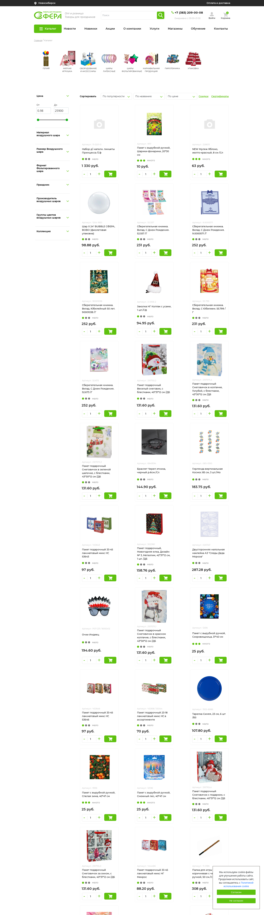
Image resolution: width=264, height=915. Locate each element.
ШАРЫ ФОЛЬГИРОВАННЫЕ (150, 834)
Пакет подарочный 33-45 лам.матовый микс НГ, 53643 (210, 392)
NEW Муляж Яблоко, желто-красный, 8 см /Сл (172, 151)
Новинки (90, 28)
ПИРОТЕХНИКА (172, 68)
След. (179, 753)
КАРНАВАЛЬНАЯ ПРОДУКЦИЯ (152, 840)
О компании (132, 28)
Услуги (154, 28)
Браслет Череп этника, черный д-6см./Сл (134, 392)
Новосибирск (47, 3)
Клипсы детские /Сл (170, 716)
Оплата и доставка (218, 3)
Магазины (175, 28)
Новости (70, 28)
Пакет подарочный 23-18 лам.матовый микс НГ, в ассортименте (172, 555)
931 (166, 753)
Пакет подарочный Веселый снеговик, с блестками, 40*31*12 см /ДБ (172, 310)
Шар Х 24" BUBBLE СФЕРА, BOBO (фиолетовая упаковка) (209, 151)
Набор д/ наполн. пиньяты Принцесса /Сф (97, 151)
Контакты (221, 28)
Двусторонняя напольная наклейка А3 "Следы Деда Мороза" (135, 474)
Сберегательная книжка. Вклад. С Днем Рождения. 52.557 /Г (97, 230)
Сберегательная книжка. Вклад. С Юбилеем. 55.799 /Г (97, 310)
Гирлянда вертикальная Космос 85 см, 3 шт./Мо (172, 392)
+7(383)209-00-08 (193, 815)
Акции (110, 28)
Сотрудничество (44, 864)
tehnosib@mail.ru (194, 822)
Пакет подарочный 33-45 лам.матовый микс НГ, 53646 (135, 555)
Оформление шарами (48, 846)
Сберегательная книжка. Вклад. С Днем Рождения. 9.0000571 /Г (135, 230)
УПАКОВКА (193, 68)
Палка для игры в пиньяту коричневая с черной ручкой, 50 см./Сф (134, 718)
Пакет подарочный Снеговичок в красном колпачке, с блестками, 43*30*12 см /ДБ (209, 475)
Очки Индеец (166, 473)
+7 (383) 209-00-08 (189, 12)
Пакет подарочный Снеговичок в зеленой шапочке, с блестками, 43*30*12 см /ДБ (96, 392)
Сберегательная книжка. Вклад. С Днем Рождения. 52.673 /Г (135, 310)
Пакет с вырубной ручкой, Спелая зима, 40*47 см (95, 635)
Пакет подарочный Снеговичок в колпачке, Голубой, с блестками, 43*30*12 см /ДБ (210, 310)
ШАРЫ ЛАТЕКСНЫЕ (145, 828)
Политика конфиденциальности (203, 842)
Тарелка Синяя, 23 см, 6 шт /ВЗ (209, 555)
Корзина (225, 18)
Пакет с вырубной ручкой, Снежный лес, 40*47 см (134, 635)
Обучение (198, 28)
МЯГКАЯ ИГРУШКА (145, 815)
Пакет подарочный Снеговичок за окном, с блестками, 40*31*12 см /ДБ (210, 636)
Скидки (203, 96)
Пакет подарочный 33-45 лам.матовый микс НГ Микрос (97, 717)
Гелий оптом (42, 858)
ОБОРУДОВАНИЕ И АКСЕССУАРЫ (154, 822)
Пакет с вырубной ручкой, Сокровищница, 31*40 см (97, 555)
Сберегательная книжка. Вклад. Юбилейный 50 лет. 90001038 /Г (173, 230)
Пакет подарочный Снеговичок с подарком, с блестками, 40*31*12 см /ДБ (173, 636)
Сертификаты (220, 96)
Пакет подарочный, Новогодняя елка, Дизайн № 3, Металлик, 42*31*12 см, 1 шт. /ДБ (96, 475)
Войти (212, 18)
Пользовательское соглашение (202, 848)
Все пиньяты (42, 852)
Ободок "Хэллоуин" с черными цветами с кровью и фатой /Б (208, 717)
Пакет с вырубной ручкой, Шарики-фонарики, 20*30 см (132, 151)
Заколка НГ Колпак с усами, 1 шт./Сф (208, 229)
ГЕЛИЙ (46, 68)
